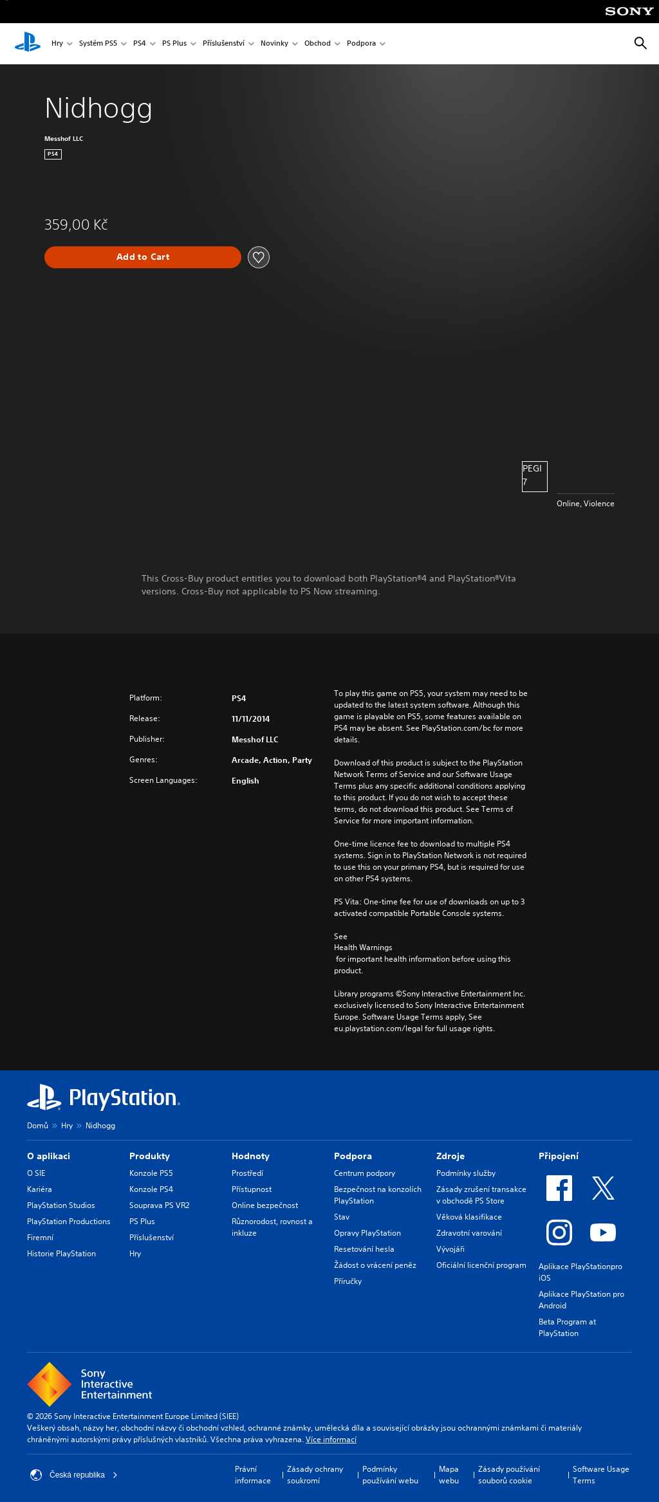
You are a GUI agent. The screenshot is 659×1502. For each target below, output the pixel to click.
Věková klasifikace (469, 1216)
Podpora (361, 44)
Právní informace (253, 1474)
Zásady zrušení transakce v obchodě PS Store (481, 1195)
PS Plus (174, 44)
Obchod (317, 44)
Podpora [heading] (353, 1156)
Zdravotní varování (469, 1232)
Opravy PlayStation (367, 1232)
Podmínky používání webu (390, 1474)
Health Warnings (363, 947)
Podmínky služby (466, 1173)
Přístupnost (252, 1189)
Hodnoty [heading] (251, 1156)
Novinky (274, 44)
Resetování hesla (364, 1248)
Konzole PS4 (151, 1189)
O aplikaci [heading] (48, 1156)
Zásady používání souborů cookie (509, 1474)
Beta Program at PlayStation (567, 1327)
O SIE (36, 1173)
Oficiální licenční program (481, 1264)
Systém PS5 (98, 44)
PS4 (139, 44)
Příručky (348, 1281)
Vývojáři (450, 1248)
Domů (37, 1125)
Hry (57, 44)
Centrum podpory (364, 1173)
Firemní (40, 1237)
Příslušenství (224, 44)
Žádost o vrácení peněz (375, 1264)
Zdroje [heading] (450, 1156)
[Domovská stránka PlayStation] (28, 43)
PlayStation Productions (69, 1221)
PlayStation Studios (61, 1205)
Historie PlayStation (61, 1253)
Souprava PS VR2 (159, 1205)
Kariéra (39, 1189)
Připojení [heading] (559, 1156)
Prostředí (247, 1173)
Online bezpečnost (265, 1205)
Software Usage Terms (601, 1474)
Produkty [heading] (149, 1156)
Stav (341, 1216)
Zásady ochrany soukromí (315, 1474)
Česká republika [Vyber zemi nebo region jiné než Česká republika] (74, 1475)
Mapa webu (449, 1474)
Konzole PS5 (151, 1173)
